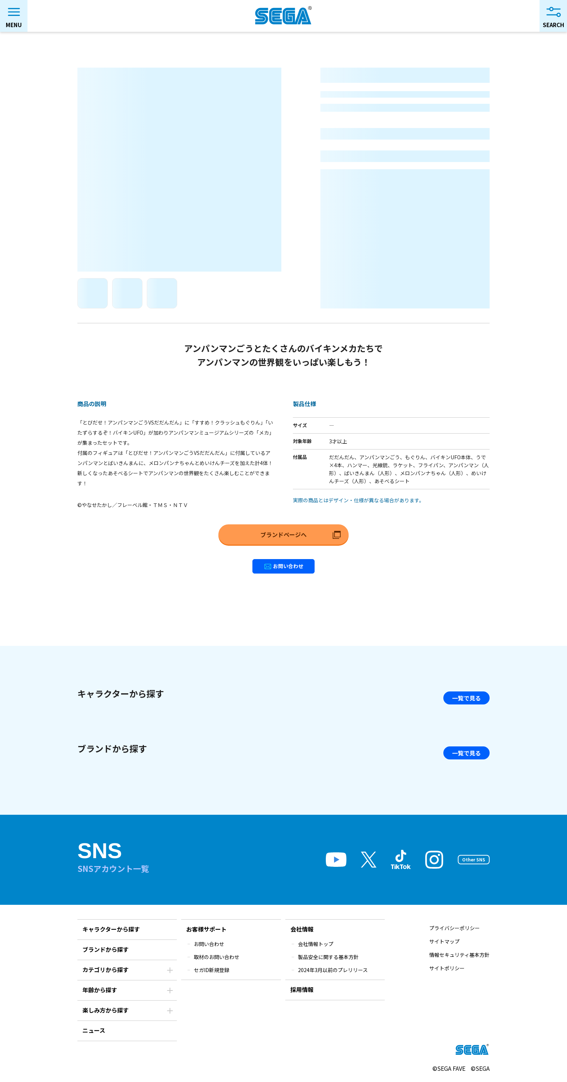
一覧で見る (466, 698)
